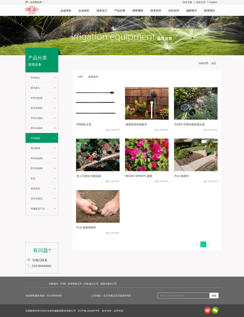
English (213, 2)
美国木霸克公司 (108, 283)
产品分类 (119, 10)
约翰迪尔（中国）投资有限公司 (65, 283)
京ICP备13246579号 (88, 310)
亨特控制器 (37, 98)
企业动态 (83, 10)
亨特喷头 (35, 77)
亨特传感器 (37, 118)
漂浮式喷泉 (37, 198)
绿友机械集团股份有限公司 (61, 310)
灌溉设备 (35, 64)
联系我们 (209, 10)
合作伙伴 (173, 10)
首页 (213, 63)
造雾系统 (35, 188)
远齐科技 (118, 310)
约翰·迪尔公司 (91, 283)
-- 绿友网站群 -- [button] (34, 2)
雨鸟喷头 (35, 88)
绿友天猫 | (188, 2)
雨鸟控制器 (37, 108)
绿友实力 (101, 10)
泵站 (33, 178)
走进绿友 (65, 10)
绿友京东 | (202, 2)
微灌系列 (93, 76)
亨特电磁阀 (37, 158)
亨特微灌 (35, 138)
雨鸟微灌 (35, 148)
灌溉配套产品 (38, 208)
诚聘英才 (191, 10)
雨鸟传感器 (37, 128)
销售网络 (137, 10)
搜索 (214, 295)
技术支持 (155, 10)
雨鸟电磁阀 (37, 168)
